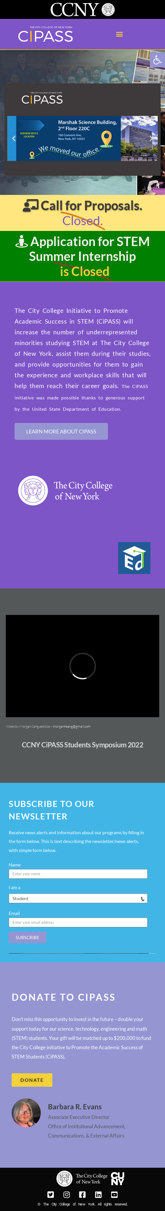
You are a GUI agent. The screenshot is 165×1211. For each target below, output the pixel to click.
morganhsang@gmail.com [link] (72, 726)
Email (14, 913)
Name (15, 864)
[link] (157, 59)
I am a (14, 887)
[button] (119, 34)
